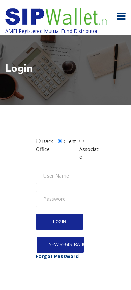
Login (59, 222)
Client (70, 141)
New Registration (66, 244)
